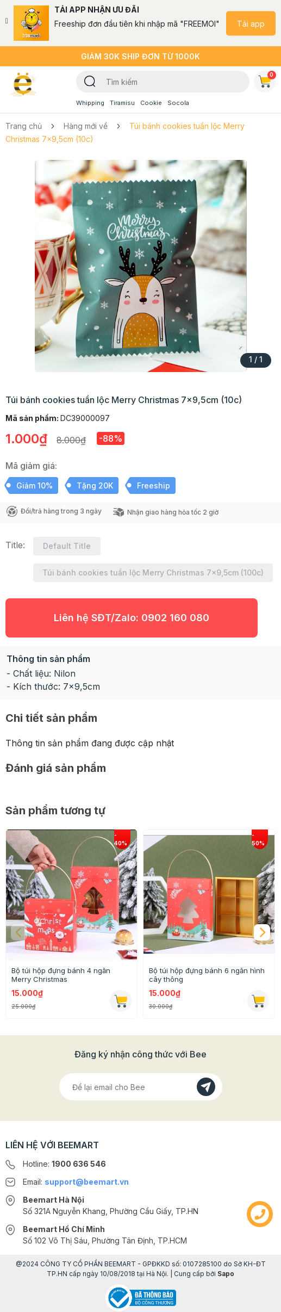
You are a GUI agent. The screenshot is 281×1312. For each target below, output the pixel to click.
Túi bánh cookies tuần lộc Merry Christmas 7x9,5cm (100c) (153, 572)
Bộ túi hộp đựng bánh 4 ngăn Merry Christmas (60, 974)
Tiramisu (122, 103)
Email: (76, 1181)
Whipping (90, 103)
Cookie (151, 103)
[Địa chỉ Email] (140, 1086)
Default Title (67, 545)
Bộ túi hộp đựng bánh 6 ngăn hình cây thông (207, 974)
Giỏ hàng (267, 79)
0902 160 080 (175, 617)
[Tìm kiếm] (90, 80)
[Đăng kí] (205, 1087)
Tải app (251, 23)
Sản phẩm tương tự (55, 810)
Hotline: (64, 1163)
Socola (178, 103)
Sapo (225, 1274)
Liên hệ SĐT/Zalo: (131, 617)
